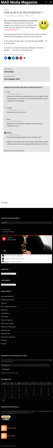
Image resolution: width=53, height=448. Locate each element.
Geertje (9, 108)
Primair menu (50, 2)
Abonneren (6, 369)
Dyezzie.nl (4, 303)
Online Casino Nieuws (7, 323)
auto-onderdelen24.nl (7, 296)
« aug (2, 400)
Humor (6, 9)
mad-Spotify (4, 316)
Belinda (9, 133)
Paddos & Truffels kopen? (8, 327)
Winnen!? (4, 343)
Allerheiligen (26, 70)
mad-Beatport (5, 313)
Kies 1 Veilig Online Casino (9, 306)
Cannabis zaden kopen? (8, 299)
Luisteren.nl (4, 310)
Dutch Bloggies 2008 (26, 77)
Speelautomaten (5, 330)
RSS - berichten (8, 428)
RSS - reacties (8, 436)
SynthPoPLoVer (5, 333)
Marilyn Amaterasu (6, 320)
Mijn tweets (4, 202)
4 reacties (30, 16)
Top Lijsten (4, 340)
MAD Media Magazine (19, 2)
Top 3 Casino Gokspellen (8, 337)
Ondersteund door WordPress (8, 445)
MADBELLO (22, 16)
